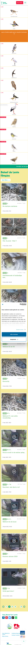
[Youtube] (6, 617)
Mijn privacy (5, 636)
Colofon (18, 635)
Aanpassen (14, 339)
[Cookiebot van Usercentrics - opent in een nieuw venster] (20, 304)
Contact (14, 635)
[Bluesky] (10, 617)
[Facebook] (3, 617)
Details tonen (19, 329)
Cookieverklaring (16, 633)
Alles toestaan (14, 334)
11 (21, 606)
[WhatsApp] (16, 617)
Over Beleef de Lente (6, 634)
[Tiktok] (13, 617)
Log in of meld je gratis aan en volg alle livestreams (14, 32)
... (18, 606)
